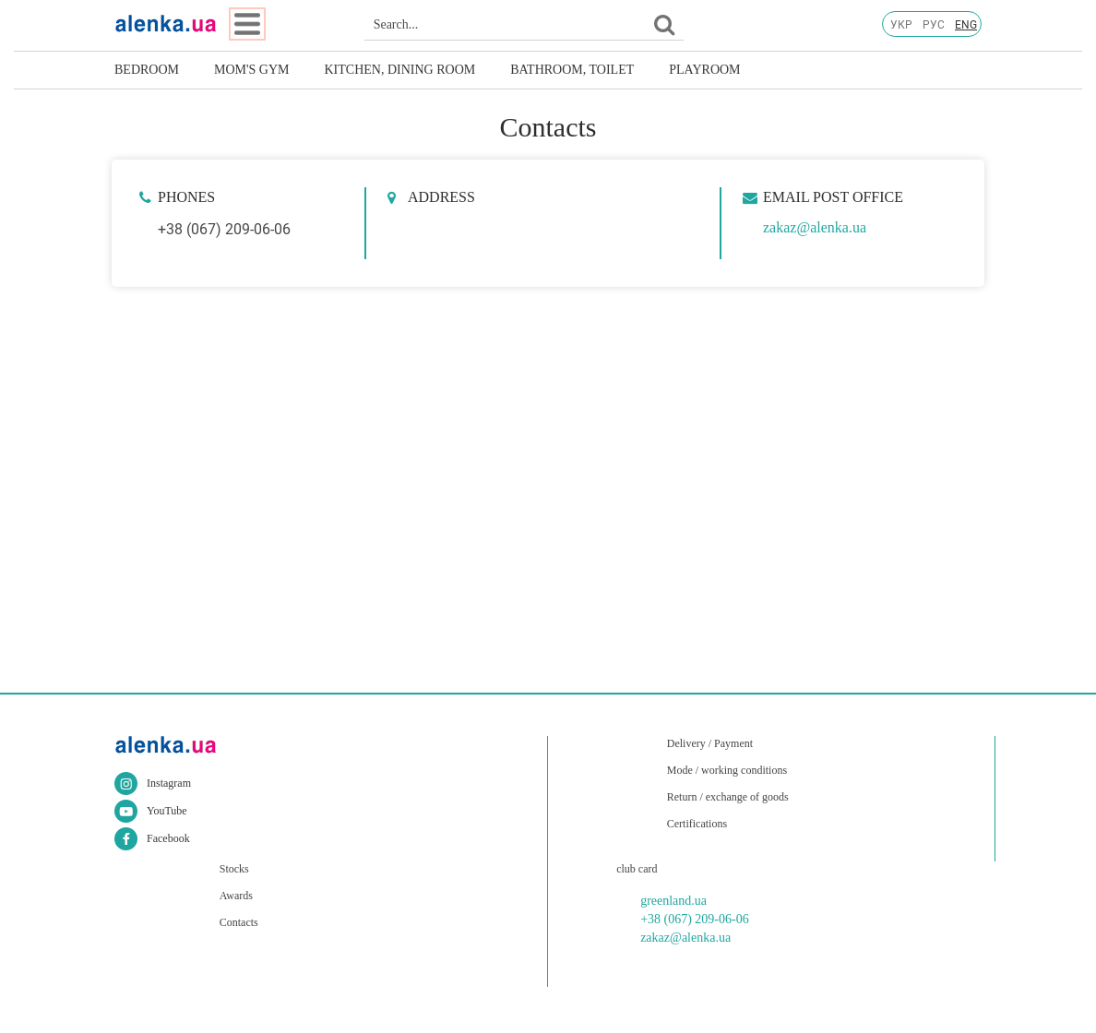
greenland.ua (673, 901)
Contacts (239, 922)
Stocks (234, 868)
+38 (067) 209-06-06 (224, 229)
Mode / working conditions (727, 770)
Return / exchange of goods (728, 796)
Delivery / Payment (710, 743)
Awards (236, 895)
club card (636, 868)
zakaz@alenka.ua (814, 227)
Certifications (697, 823)
